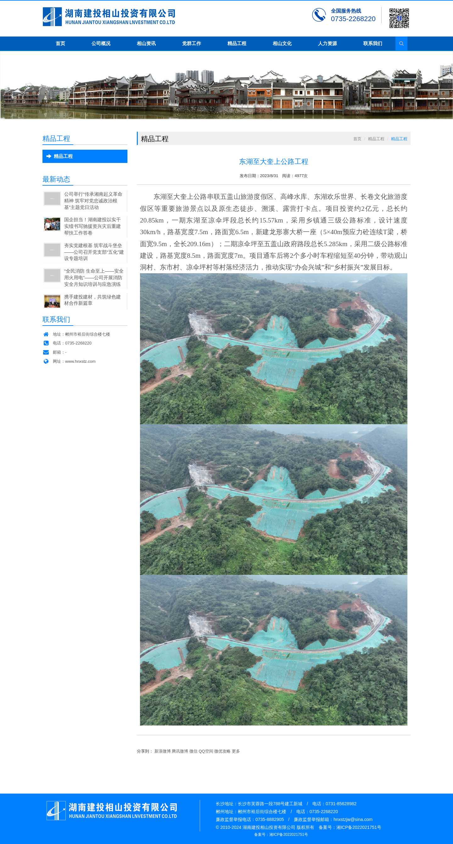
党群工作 (191, 43)
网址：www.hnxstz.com (69, 361)
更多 (236, 751)
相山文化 (282, 43)
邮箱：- (54, 352)
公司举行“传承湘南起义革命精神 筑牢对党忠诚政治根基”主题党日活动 (93, 200)
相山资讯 (146, 43)
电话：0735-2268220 (67, 343)
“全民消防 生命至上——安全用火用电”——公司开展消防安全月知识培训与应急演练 (94, 277)
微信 (193, 751)
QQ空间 (206, 751)
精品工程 (236, 43)
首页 (60, 43)
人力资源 (327, 43)
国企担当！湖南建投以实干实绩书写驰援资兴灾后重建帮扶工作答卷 (92, 226)
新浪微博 (162, 751)
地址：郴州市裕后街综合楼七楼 (76, 334)
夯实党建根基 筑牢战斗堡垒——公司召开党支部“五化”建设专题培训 (94, 252)
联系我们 (372, 43)
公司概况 (101, 43)
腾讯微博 (180, 751)
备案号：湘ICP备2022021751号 (281, 834)
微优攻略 (222, 751)
